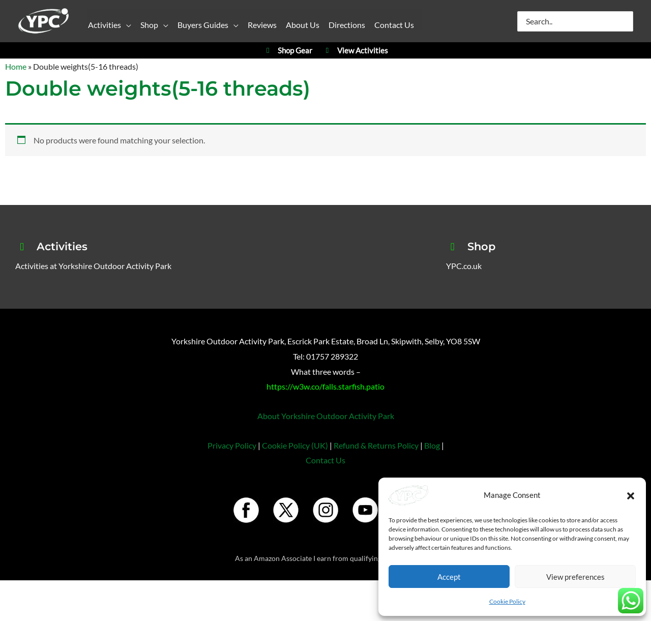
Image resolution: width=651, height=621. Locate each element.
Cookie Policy (507, 601)
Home (15, 66)
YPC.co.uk (464, 266)
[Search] (626, 21)
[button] (631, 495)
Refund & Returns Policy (376, 445)
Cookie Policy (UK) (295, 445)
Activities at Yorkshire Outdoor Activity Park (93, 266)
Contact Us (325, 460)
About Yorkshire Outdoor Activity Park (325, 416)
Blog (432, 445)
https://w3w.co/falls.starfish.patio (325, 386)
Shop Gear (287, 50)
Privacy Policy (232, 445)
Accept (449, 576)
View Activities (355, 50)
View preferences (575, 576)
